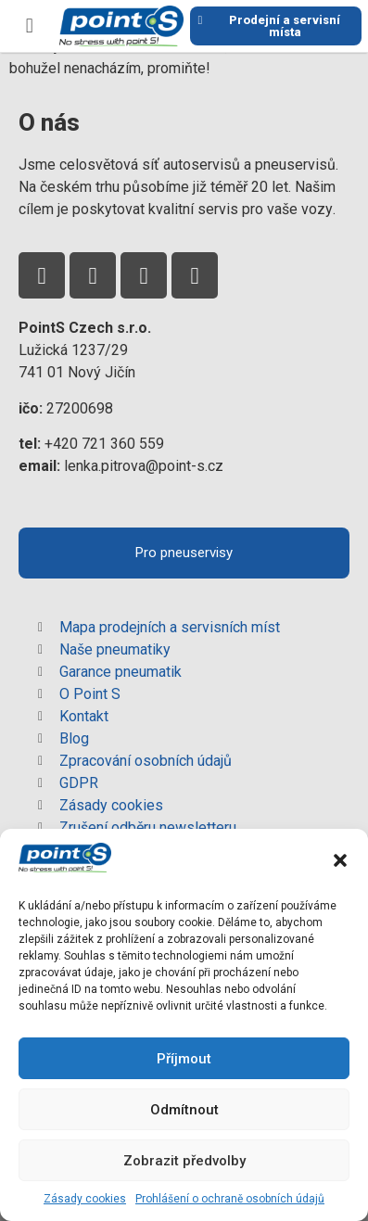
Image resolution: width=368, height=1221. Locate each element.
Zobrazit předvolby (184, 1160)
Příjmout (184, 1058)
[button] (340, 860)
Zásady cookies (85, 1198)
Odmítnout (184, 1109)
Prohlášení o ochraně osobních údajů (229, 1198)
